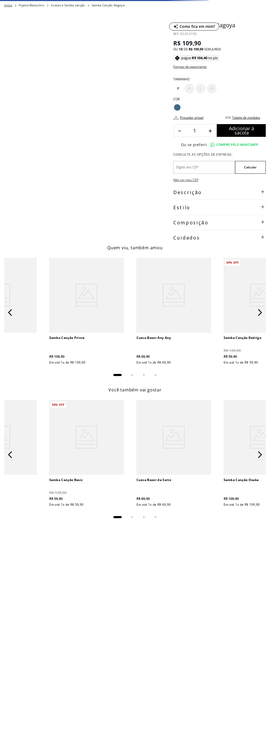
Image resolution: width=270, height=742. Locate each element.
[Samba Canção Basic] (86, 454)
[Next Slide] (260, 312)
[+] (210, 130)
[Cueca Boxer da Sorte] (173, 454)
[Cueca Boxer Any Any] (173, 312)
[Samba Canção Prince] (86, 312)
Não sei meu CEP (185, 180)
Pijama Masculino (31, 5)
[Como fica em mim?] (194, 26)
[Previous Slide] (10, 312)
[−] (179, 130)
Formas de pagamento (190, 67)
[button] (178, 89)
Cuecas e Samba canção (68, 5)
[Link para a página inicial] (8, 5)
